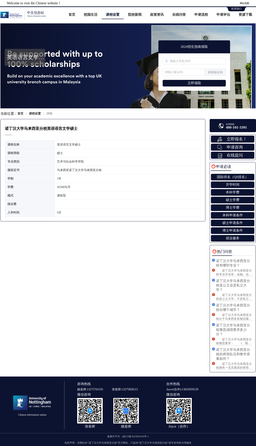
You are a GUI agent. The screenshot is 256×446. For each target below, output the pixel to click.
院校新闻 (135, 14)
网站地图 (244, 3)
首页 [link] (20, 113)
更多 (252, 251)
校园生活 (90, 14)
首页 (71, 14)
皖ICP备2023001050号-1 (135, 436)
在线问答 (179, 14)
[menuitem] (72, 15)
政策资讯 (157, 14)
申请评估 (223, 14)
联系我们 (236, 8)
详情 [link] (49, 113)
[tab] (221, 166)
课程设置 (112, 14)
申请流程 (201, 14)
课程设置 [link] (35, 113)
